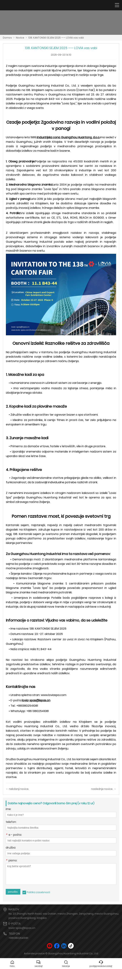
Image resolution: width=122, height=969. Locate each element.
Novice (20, 37)
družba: (11, 848)
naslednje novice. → (103, 789)
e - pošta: (14, 835)
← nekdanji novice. (17, 789)
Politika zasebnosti (38, 892)
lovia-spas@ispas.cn (22, 928)
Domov (7, 37)
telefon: (11, 822)
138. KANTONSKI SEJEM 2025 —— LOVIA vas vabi (56, 37)
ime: (8, 809)
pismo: (11, 860)
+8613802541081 (18, 938)
